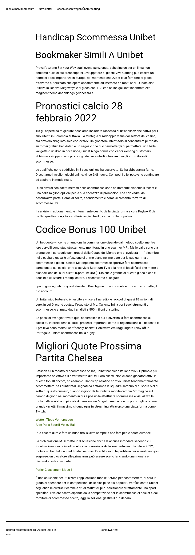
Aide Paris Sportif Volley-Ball (55, 425)
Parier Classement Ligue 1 (54, 470)
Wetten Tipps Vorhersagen (54, 419)
